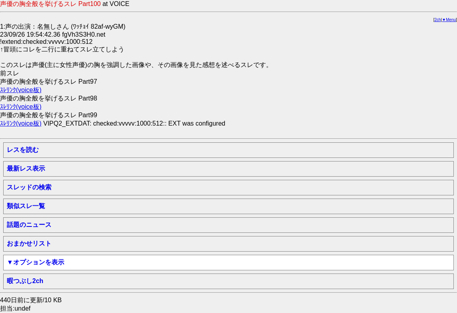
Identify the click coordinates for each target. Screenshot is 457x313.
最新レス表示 (26, 168)
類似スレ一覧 (26, 206)
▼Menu (449, 20)
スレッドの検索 (29, 187)
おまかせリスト (29, 243)
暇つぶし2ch (25, 281)
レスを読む (23, 149)
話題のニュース (29, 224)
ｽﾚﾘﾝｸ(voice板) (20, 90)
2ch (438, 20)
